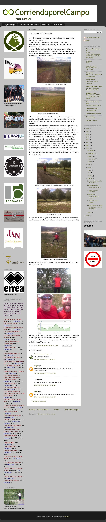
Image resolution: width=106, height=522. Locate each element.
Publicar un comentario (39, 401)
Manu (87, 40)
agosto (90, 162)
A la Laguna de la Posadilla (92, 191)
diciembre (91, 150)
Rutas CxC (46, 24)
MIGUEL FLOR (91, 93)
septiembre (91, 159)
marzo (90, 176)
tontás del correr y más (94, 86)
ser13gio (89, 61)
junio (89, 167)
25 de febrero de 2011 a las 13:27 (45, 397)
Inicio (56, 409)
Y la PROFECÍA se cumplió (93, 201)
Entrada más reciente (38, 409)
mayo (90, 170)
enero (90, 212)
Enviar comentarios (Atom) (46, 414)
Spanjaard (89, 73)
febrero (90, 178)
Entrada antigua (72, 409)
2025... (88, 63)
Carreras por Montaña (93, 113)
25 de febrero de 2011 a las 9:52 (44, 359)
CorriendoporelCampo (41, 354)
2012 (88, 145)
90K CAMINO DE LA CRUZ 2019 (92, 68)
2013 (88, 142)
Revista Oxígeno (91, 120)
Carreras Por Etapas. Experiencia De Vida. (92, 89)
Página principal (9, 24)
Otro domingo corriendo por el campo (93, 196)
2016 (88, 134)
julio (89, 164)
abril (89, 173)
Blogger (66, 516)
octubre (90, 156)
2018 (88, 128)
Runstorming (90, 117)
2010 (88, 216)
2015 (88, 137)
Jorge (36, 366)
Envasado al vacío (92, 108)
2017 (88, 131)
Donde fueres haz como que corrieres (94, 186)
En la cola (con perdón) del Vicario (94, 181)
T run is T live (90, 66)
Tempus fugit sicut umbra (93, 105)
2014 (88, 140)
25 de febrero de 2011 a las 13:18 (45, 385)
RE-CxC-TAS (58, 24)
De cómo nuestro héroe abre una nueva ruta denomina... (94, 207)
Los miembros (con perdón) (28, 24)
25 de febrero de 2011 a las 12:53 (45, 373)
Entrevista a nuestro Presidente (92, 82)
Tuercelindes (90, 79)
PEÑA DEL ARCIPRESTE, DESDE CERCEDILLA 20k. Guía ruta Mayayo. (93, 55)
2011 (88, 148)
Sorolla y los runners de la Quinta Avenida (94, 75)
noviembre (91, 153)
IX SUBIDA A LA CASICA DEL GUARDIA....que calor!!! (93, 96)
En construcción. (91, 110)
